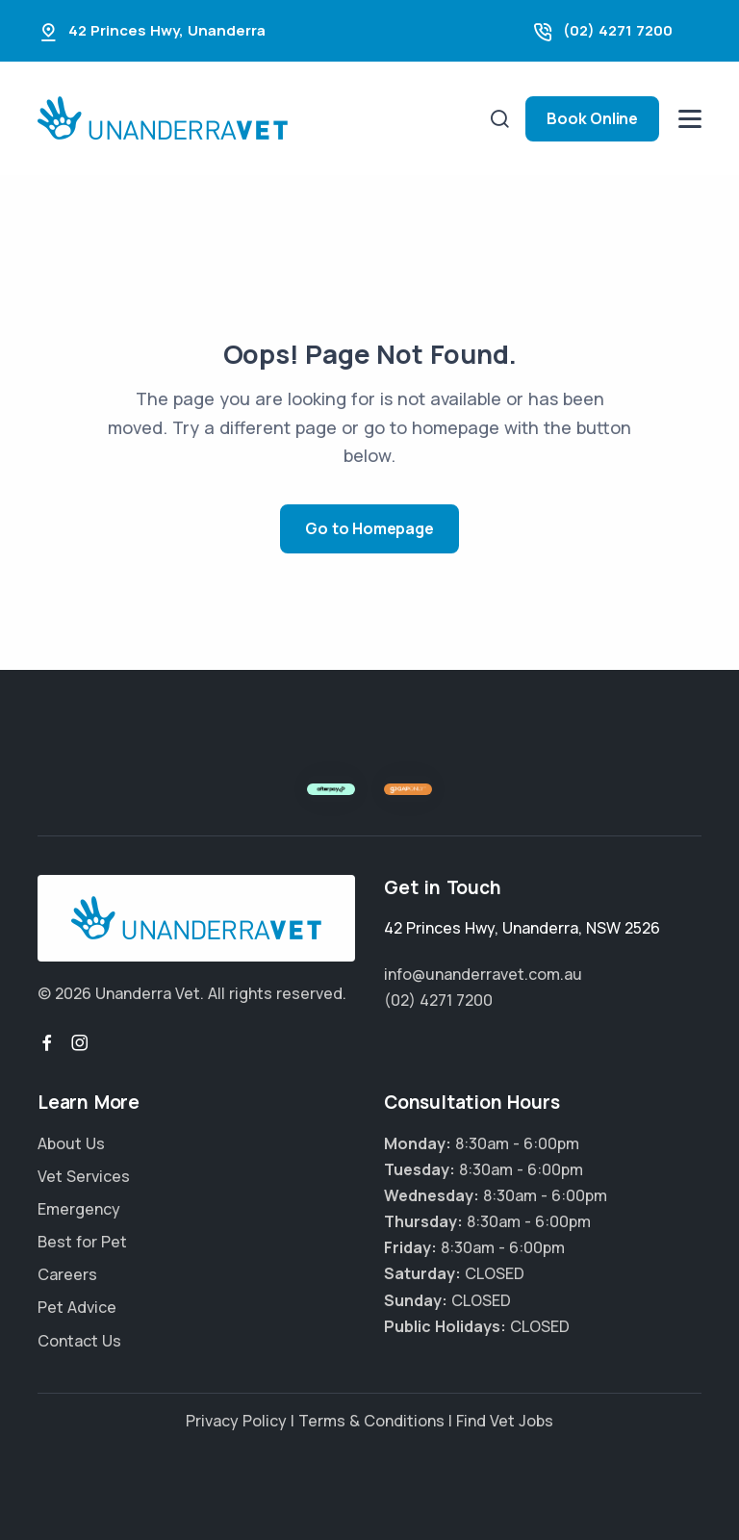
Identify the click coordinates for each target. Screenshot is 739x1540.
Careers (67, 1274)
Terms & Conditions (371, 1420)
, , (522, 927)
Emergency (79, 1208)
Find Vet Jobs (504, 1420)
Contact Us (79, 1340)
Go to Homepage (369, 528)
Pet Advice (77, 1307)
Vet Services (84, 1176)
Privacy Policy (236, 1420)
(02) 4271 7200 (618, 30)
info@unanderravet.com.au (483, 974)
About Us (71, 1143)
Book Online (592, 118)
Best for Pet (82, 1241)
